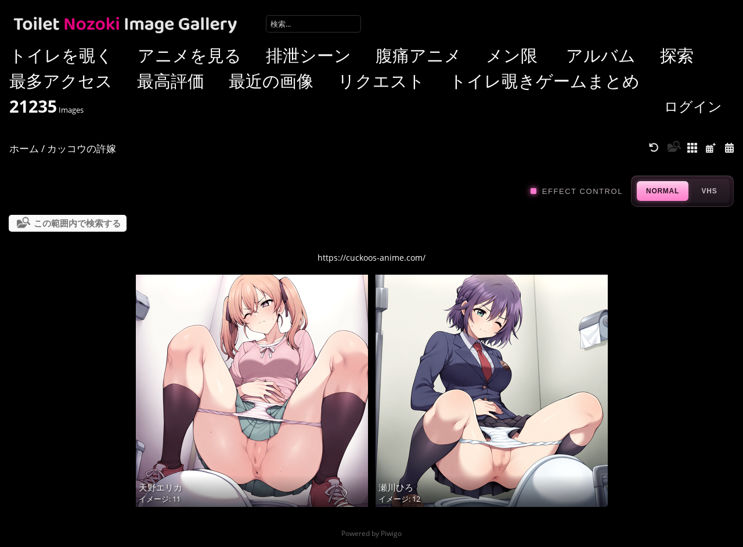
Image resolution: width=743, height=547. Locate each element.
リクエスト (381, 80)
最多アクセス (61, 80)
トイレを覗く (61, 55)
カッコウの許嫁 (81, 148)
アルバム (601, 55)
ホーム (24, 148)
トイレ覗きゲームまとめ (544, 80)
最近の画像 (271, 80)
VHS (709, 191)
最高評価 (170, 80)
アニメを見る (189, 55)
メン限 (512, 55)
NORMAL (662, 191)
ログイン (693, 106)
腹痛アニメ (418, 55)
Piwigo (391, 533)
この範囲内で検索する (77, 223)
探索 (677, 55)
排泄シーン (308, 55)
